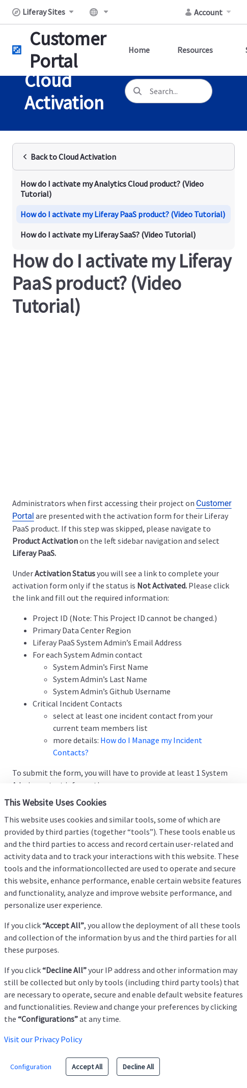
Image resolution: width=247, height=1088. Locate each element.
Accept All (87, 1066)
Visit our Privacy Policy (43, 1039)
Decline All (138, 1066)
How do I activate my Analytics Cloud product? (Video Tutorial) (112, 189)
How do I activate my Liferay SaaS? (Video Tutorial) (108, 234)
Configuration (30, 1066)
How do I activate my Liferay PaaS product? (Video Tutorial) (122, 214)
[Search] (137, 91)
